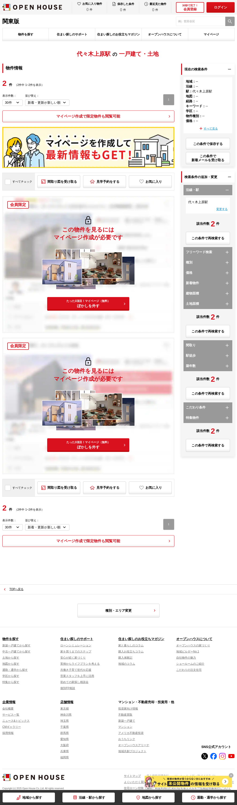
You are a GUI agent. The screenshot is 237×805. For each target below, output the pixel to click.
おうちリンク (126, 739)
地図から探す (152, 797)
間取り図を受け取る (62, 181)
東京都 (64, 708)
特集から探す (10, 682)
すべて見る (211, 128)
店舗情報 (66, 702)
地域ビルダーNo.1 (187, 651)
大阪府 (64, 745)
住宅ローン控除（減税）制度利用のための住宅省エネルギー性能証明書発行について (177, 788)
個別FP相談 (67, 688)
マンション (125, 727)
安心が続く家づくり (73, 657)
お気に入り (153, 181)
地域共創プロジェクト (132, 751)
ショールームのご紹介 (190, 663)
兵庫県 (64, 751)
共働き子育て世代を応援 (75, 669)
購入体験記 (125, 657)
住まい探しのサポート (72, 34)
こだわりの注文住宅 (189, 669)
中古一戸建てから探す (16, 651)
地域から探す (32, 797)
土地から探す (10, 657)
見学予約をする (107, 181)
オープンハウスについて (165, 34)
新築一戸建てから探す (16, 645)
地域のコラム (126, 663)
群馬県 (64, 733)
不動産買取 (125, 714)
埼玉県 (64, 720)
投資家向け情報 (128, 708)
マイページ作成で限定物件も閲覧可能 (88, 116)
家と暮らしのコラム (131, 645)
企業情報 (8, 702)
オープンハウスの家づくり (193, 645)
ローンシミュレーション (75, 645)
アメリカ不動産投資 (131, 733)
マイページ (211, 34)
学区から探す (10, 676)
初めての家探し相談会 (74, 682)
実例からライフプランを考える (80, 663)
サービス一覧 (10, 714)
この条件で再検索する (207, 238)
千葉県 (64, 727)
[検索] (230, 21)
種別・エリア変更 (131, 610)
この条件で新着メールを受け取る (207, 158)
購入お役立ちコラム (131, 651)
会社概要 (8, 708)
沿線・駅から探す (92, 797)
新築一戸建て (126, 720)
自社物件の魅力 (186, 657)
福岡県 (64, 757)
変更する (222, 209)
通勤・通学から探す (211, 797)
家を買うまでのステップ (75, 651)
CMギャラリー (11, 727)
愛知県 (64, 739)
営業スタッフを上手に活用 (77, 676)
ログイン (220, 7)
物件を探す (25, 34)
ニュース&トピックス (16, 720)
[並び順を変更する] (47, 102)
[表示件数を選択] (12, 102)
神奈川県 (66, 714)
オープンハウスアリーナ (133, 745)
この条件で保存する (208, 144)
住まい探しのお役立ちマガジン (118, 34)
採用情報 (8, 733)
